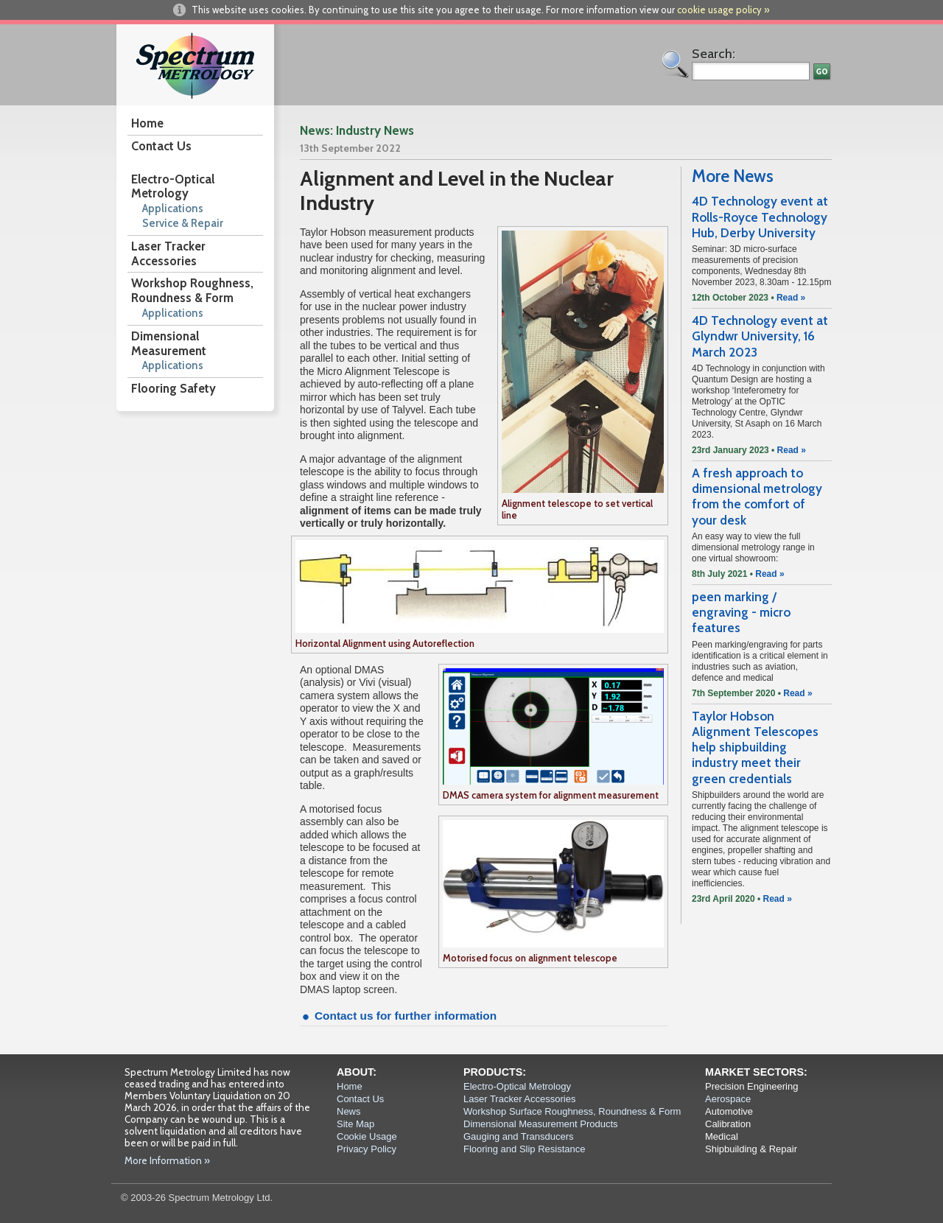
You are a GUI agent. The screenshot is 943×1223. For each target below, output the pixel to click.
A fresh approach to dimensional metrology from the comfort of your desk (757, 497)
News (349, 1111)
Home (147, 123)
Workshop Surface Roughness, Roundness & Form (572, 1111)
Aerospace (728, 1098)
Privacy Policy (366, 1148)
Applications (172, 208)
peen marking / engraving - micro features (741, 612)
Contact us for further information (406, 1015)
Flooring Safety (173, 388)
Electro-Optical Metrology (172, 186)
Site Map (355, 1123)
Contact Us (161, 146)
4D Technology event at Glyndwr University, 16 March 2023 (760, 336)
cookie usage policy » (723, 9)
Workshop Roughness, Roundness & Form (192, 290)
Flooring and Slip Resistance (524, 1148)
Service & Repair (182, 223)
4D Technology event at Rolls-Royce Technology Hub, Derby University (760, 217)
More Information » (167, 1160)
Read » (791, 297)
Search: (713, 53)
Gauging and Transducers (518, 1136)
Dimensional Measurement (168, 343)
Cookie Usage (367, 1136)
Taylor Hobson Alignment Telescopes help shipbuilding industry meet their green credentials (755, 747)
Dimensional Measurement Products (540, 1123)
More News (733, 176)
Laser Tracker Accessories (168, 253)
